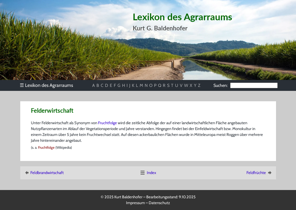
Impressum (135, 202)
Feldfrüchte (259, 172)
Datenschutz (159, 202)
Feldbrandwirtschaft (44, 172)
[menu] (49, 85)
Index (148, 172)
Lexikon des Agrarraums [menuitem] (46, 85)
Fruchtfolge (107, 122)
